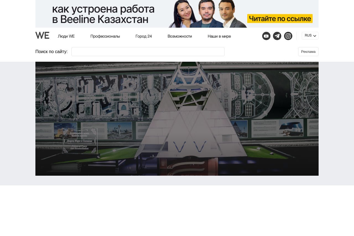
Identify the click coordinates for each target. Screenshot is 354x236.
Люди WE (66, 36)
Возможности (180, 36)
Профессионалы (105, 36)
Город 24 (144, 36)
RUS (308, 35)
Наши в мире (219, 36)
